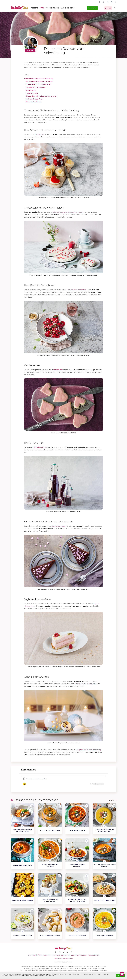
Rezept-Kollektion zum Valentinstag (88, 750)
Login (108, 8)
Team (34, 955)
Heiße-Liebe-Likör (40, 447)
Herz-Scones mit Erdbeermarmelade (39, 81)
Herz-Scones (39, 134)
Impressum (56, 955)
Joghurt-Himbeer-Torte (34, 99)
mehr (112, 800)
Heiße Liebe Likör (32, 93)
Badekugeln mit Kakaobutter (85, 684)
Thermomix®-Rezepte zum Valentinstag (38, 78)
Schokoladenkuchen (59, 526)
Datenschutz (65, 955)
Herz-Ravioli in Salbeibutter (35, 87)
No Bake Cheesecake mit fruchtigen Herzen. (67, 212)
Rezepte (34, 8)
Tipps (42, 8)
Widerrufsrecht (93, 955)
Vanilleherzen (31, 90)
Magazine (64, 8)
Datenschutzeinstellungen (63, 958)
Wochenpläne (52, 8)
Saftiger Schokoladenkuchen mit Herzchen (41, 96)
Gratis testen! (92, 8)
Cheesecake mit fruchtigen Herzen (38, 84)
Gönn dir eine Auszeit (33, 102)
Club (72, 8)
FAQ (29, 955)
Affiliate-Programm (44, 955)
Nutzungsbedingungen (79, 955)
